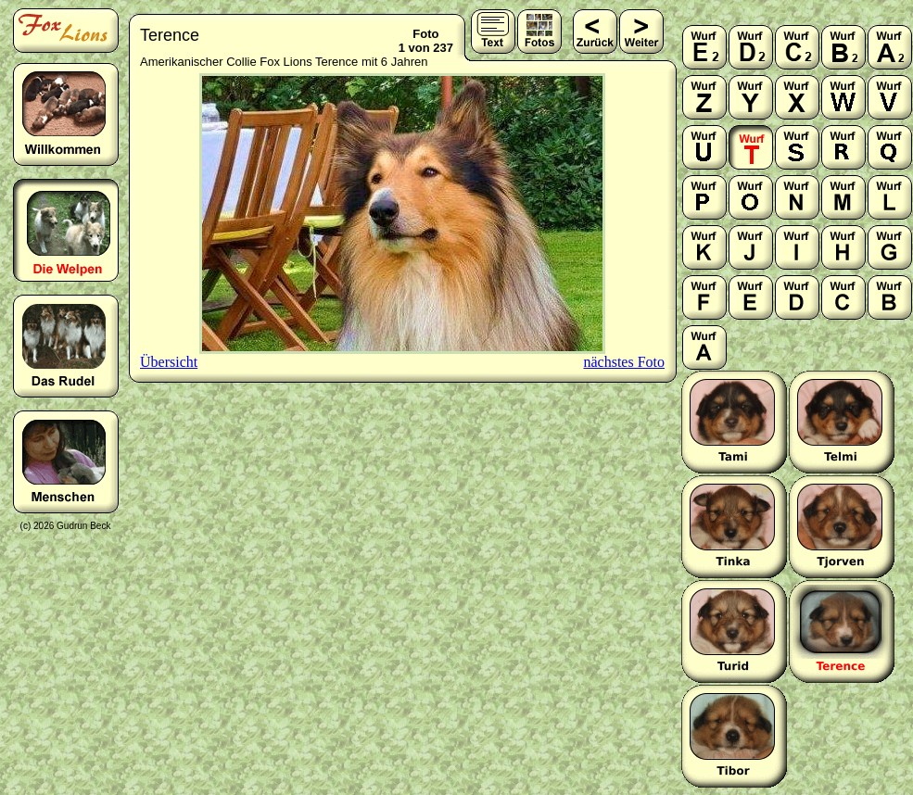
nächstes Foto (624, 362)
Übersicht (168, 362)
